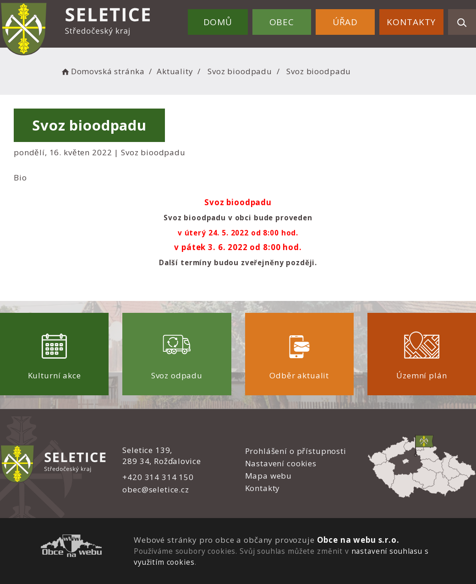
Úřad (345, 22)
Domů (217, 22)
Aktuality (175, 71)
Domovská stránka (102, 71)
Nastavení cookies (281, 463)
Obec (281, 22)
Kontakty (411, 22)
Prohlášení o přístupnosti (295, 451)
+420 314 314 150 (158, 477)
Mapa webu (268, 475)
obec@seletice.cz (155, 489)
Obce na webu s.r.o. (358, 540)
